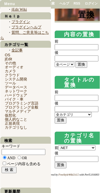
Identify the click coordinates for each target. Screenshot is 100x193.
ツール (10, 83)
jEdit (8, 59)
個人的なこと (16, 119)
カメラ (10, 71)
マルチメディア (18, 111)
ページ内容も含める (24, 164)
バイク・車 (14, 99)
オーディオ (14, 67)
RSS (77, 3)
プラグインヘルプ (26, 27)
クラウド (12, 75)
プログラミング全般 (21, 107)
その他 (10, 63)
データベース (16, 87)
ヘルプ (64, 3)
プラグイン (20, 22)
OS (7, 55)
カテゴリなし (16, 127)
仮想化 (10, 115)
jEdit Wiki (19, 10)
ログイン (91, 3)
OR (24, 158)
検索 (51, 3)
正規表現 (12, 123)
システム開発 (16, 79)
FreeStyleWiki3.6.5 (68, 174)
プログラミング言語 (21, 103)
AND (11, 158)
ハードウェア (16, 95)
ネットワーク (16, 91)
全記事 (17, 50)
